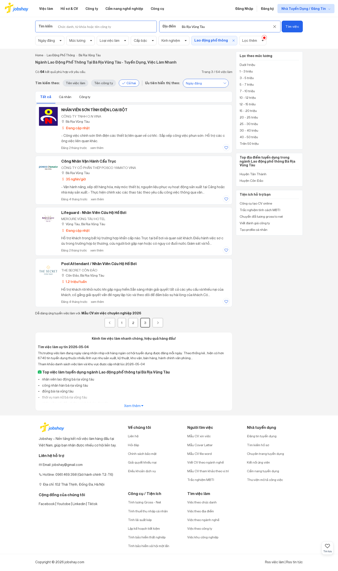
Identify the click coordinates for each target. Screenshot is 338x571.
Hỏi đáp (133, 444)
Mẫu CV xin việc (199, 436)
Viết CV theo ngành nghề (205, 462)
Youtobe (63, 503)
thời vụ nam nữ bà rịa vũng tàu (64, 397)
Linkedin (79, 503)
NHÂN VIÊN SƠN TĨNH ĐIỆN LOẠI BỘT (94, 110)
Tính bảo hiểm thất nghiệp (146, 537)
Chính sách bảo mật (142, 453)
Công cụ (157, 8)
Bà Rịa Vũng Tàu (75, 121)
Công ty (91, 8)
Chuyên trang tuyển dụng (265, 453)
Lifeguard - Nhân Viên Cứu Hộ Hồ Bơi (93, 212)
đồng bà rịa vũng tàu (57, 391)
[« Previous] (109, 322)
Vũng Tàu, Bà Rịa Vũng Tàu (83, 223)
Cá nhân (65, 96)
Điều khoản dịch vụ (142, 470)
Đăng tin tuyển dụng (262, 436)
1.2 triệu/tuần (74, 281)
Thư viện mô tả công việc (265, 479)
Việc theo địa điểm (200, 511)
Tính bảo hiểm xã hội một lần (148, 545)
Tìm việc (292, 26)
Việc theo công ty (199, 528)
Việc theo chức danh (202, 502)
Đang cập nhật (75, 128)
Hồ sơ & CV (69, 8)
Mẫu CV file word (199, 453)
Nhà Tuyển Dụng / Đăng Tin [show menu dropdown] (303, 8)
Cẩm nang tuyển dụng (263, 470)
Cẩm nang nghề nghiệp (124, 8)
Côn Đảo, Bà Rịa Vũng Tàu (82, 275)
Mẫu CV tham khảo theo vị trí (208, 470)
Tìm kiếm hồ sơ (258, 444)
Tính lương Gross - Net (144, 502)
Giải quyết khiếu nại (142, 462)
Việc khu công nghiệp (202, 537)
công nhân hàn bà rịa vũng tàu (64, 385)
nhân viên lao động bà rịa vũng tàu (67, 379)
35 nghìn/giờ (73, 179)
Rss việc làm (274, 562)
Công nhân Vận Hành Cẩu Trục (88, 161)
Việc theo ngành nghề (203, 519)
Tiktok (92, 503)
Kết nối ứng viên (258, 462)
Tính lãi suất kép (140, 519)
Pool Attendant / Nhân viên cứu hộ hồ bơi (99, 263)
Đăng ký (267, 8)
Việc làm (46, 8)
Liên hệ (133, 436)
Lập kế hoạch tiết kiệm (144, 528)
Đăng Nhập (244, 8)
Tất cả (46, 96)
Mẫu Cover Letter (200, 444)
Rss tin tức (294, 562)
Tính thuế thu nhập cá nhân (148, 511)
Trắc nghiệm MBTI (200, 479)
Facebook (47, 503)
